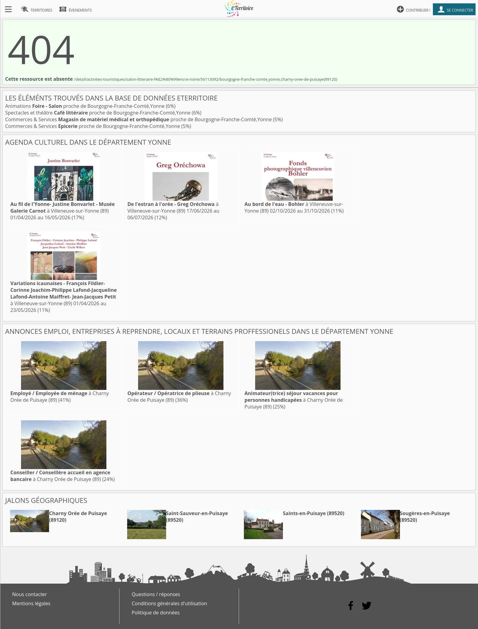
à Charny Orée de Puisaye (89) (293, 400)
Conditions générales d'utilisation (169, 603)
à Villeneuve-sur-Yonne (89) (62, 207)
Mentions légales (31, 603)
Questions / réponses (156, 594)
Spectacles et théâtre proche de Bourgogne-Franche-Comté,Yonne (98, 112)
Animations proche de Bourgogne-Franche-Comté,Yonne (85, 106)
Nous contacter (29, 594)
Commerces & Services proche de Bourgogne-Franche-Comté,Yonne (139, 119)
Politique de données (156, 612)
